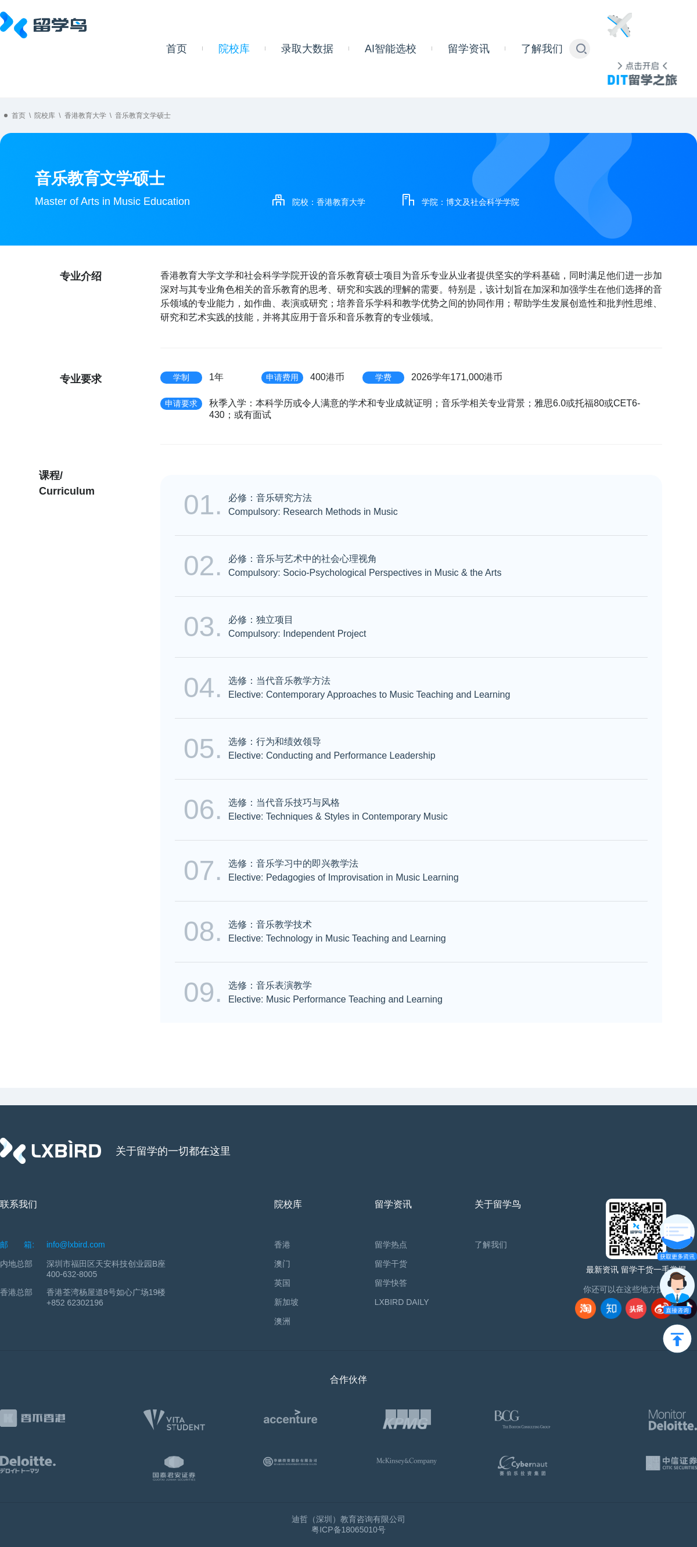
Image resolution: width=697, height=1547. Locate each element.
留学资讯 (469, 49)
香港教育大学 (85, 115)
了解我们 (542, 49)
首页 (176, 49)
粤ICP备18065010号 (348, 1529)
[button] (581, 49)
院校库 (234, 49)
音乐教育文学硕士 (143, 115)
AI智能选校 (390, 49)
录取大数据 (307, 49)
